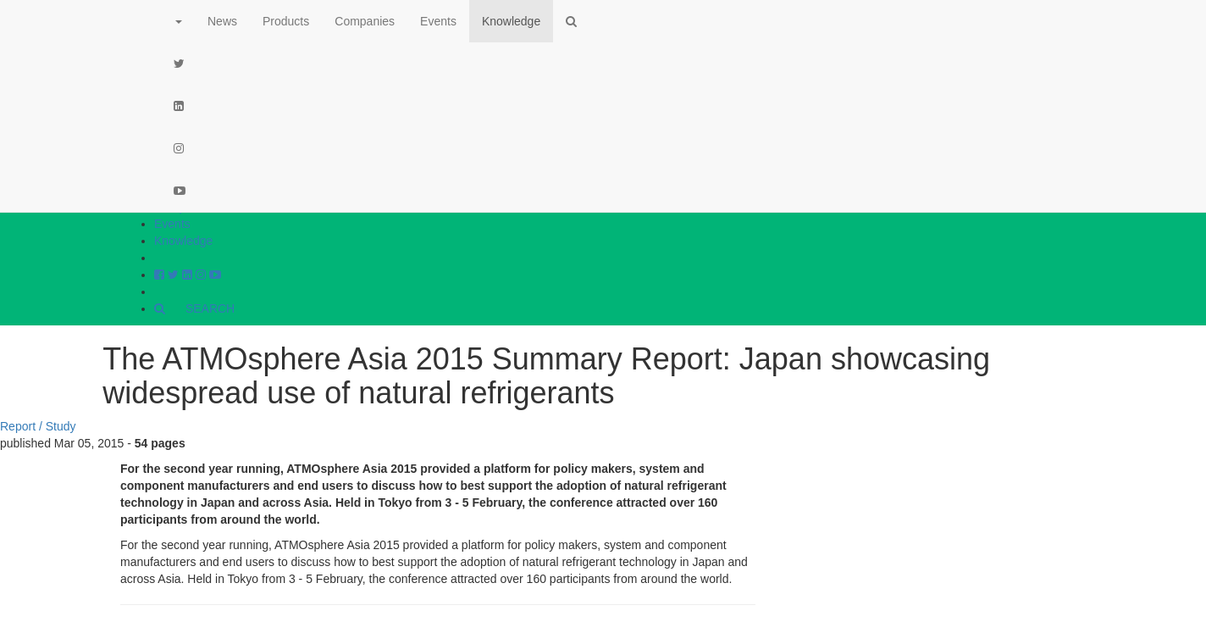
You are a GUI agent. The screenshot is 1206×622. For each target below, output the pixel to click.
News (222, 21)
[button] (178, 21)
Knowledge (183, 240)
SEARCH (194, 308)
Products (286, 21)
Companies (365, 21)
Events (172, 223)
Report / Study (38, 426)
